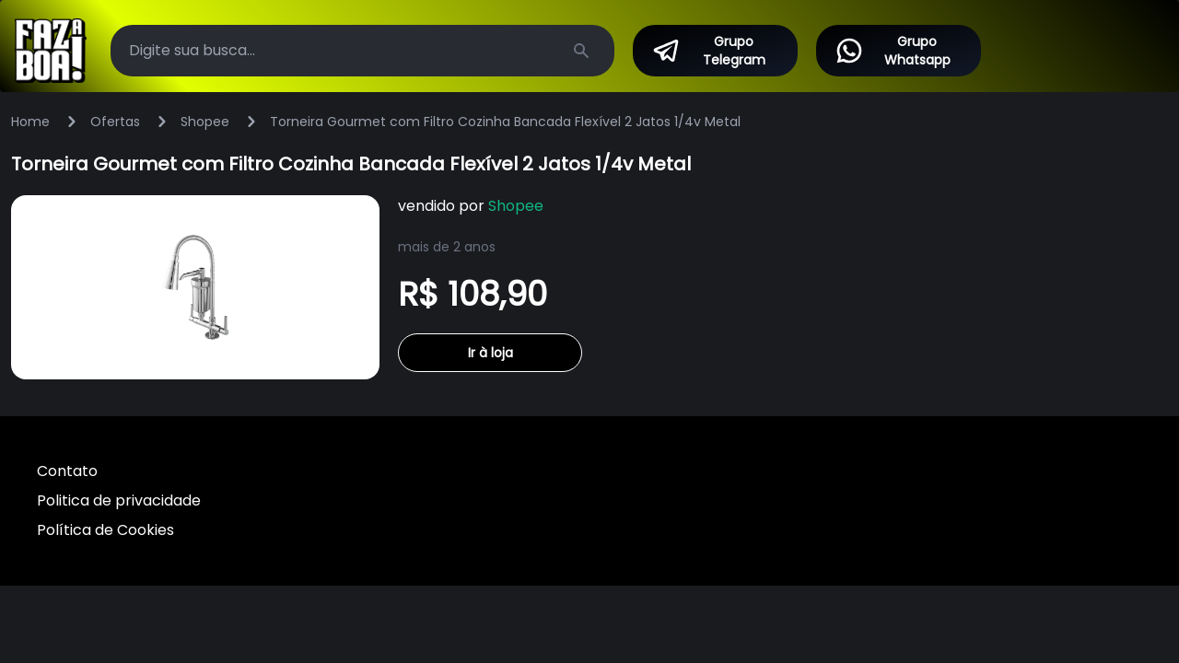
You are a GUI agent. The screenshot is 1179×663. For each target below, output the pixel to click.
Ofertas (115, 121)
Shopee (205, 121)
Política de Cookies (105, 530)
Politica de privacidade (119, 500)
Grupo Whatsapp (892, 50)
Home (30, 121)
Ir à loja (490, 352)
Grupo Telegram (708, 50)
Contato (67, 471)
